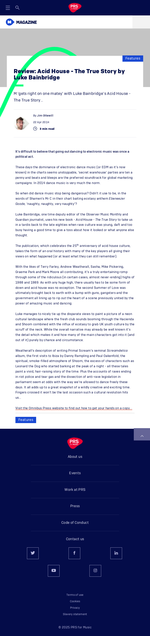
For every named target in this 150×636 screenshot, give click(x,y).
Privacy (75, 608)
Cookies (75, 601)
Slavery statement (75, 614)
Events (75, 473)
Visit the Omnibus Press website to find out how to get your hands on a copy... (73, 408)
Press (75, 506)
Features (132, 58)
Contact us (75, 539)
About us (75, 457)
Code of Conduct (75, 523)
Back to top (142, 436)
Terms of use (75, 595)
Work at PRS (74, 490)
